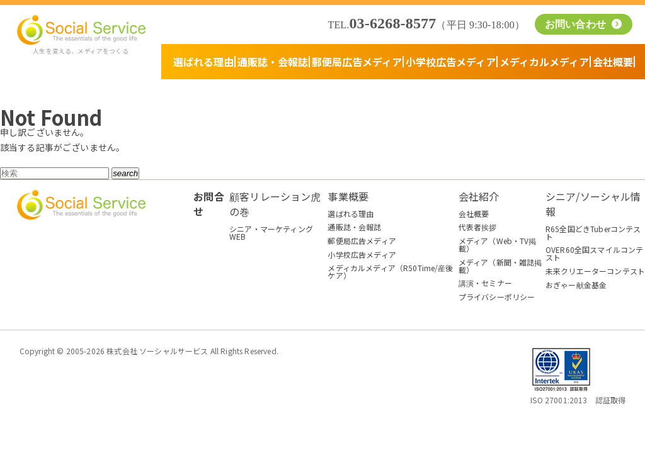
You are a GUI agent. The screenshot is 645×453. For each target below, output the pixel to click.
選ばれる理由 (203, 61)
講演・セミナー (485, 282)
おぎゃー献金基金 (576, 284)
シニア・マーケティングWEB (271, 232)
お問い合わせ (577, 24)
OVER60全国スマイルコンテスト (594, 253)
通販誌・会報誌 (272, 61)
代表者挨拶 (478, 226)
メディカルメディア (544, 61)
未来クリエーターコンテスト (595, 271)
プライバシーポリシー (497, 296)
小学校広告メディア (451, 61)
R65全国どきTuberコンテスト (593, 232)
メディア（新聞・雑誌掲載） (500, 266)
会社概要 (613, 61)
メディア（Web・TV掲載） (498, 244)
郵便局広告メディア (357, 61)
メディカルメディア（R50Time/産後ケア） (390, 271)
